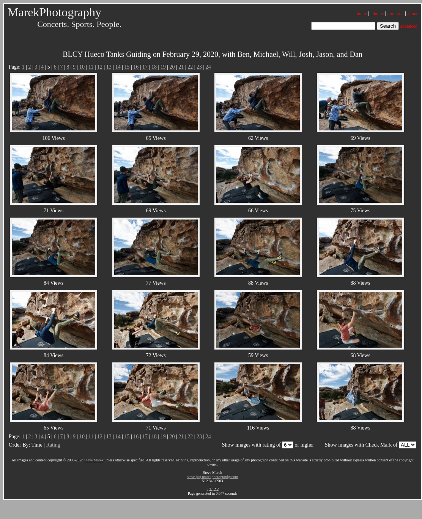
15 (126, 67)
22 (190, 67)
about (412, 13)
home (362, 13)
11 (90, 67)
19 (163, 67)
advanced (408, 26)
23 (199, 67)
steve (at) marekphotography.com (212, 477)
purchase (395, 13)
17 (145, 67)
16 (136, 67)
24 (208, 67)
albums (377, 13)
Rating (53, 445)
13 (109, 67)
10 (82, 67)
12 (99, 67)
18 (154, 67)
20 (172, 67)
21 (181, 67)
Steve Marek (94, 460)
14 (118, 67)
